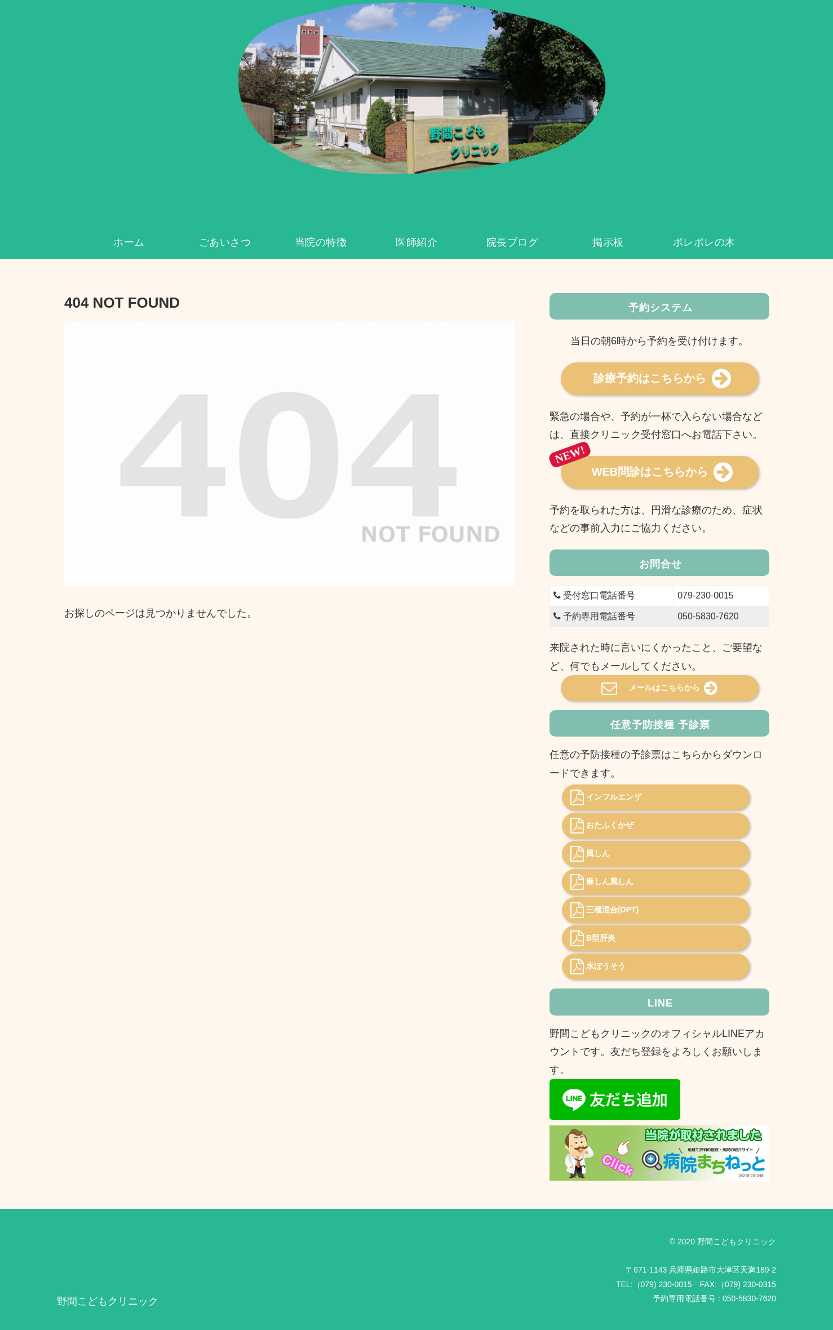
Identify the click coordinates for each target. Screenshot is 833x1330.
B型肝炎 (592, 938)
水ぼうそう (598, 966)
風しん (590, 854)
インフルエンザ (605, 797)
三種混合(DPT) (604, 910)
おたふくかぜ (601, 826)
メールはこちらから (659, 688)
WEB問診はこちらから (662, 472)
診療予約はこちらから (662, 378)
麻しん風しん (601, 882)
